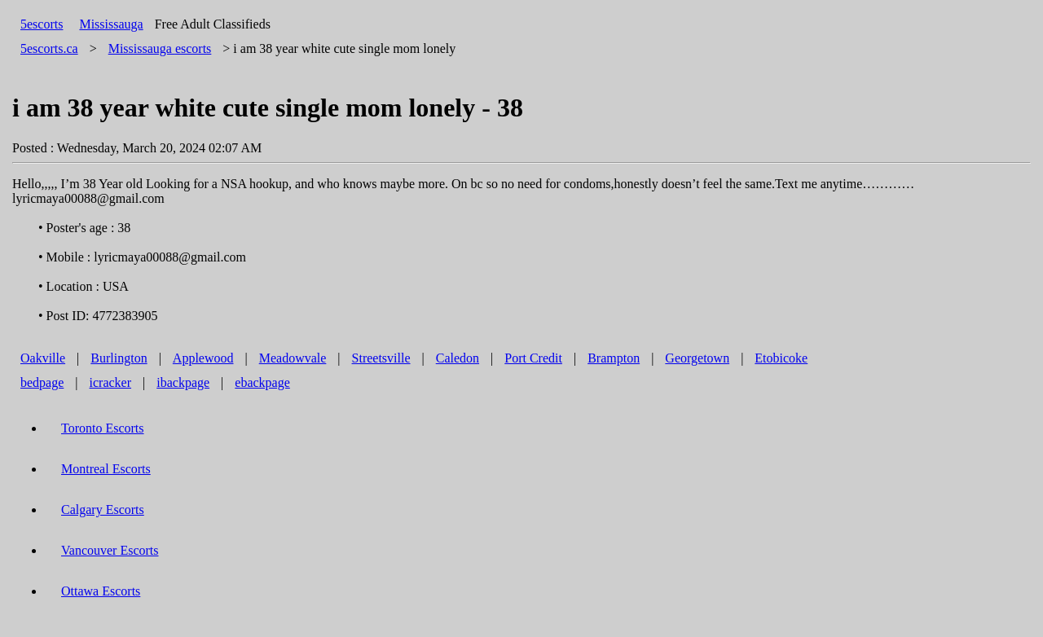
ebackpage (262, 382)
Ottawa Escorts (100, 591)
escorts (160, 48)
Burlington (118, 358)
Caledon (457, 358)
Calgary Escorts (102, 509)
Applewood (203, 358)
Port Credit (533, 358)
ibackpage (182, 382)
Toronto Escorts (102, 428)
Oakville (42, 358)
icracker (111, 382)
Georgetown (697, 358)
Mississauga (111, 24)
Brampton (614, 358)
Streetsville (381, 358)
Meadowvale (293, 358)
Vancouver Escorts (110, 550)
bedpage (42, 382)
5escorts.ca (49, 48)
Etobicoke (781, 358)
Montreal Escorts (106, 469)
